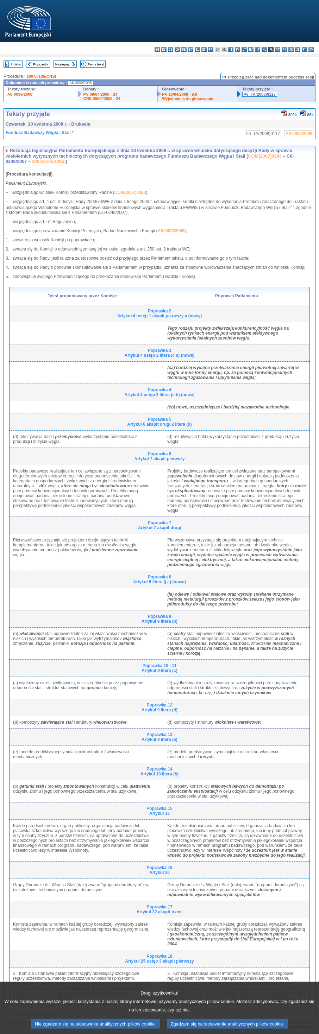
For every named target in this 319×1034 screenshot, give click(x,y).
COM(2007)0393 (264, 156)
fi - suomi (304, 49)
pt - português (277, 49)
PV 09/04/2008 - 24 (100, 94)
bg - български (157, 49)
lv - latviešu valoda (237, 49)
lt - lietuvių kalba (244, 49)
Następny (62, 64)
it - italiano (230, 49)
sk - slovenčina (291, 49)
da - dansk (177, 49)
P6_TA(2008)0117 (260, 94)
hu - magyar (251, 49)
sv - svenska (311, 49)
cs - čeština (170, 49)
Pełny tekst (96, 64)
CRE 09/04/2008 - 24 (101, 98)
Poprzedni (40, 64)
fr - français (210, 49)
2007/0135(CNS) (41, 76)
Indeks (16, 64)
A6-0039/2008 (19, 94)
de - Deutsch (184, 49)
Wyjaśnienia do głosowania (187, 98)
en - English (204, 49)
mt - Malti (257, 49)
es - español (164, 49)
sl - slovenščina (297, 49)
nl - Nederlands (264, 49)
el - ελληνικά (197, 49)
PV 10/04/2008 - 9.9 (179, 94)
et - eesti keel (190, 49)
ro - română (284, 49)
